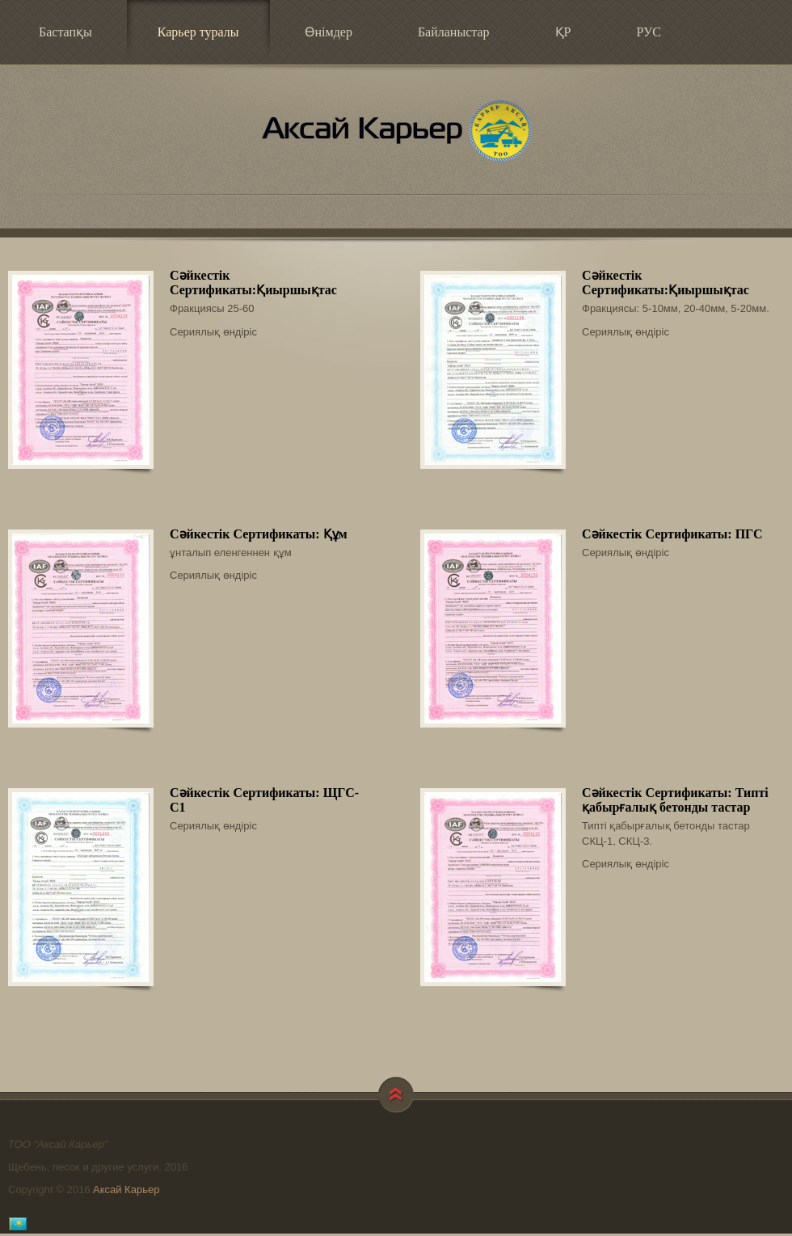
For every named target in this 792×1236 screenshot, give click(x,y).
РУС (648, 32)
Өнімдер (328, 32)
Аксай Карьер (396, 130)
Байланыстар (454, 32)
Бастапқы (65, 32)
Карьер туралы (186, 30)
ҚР (563, 32)
